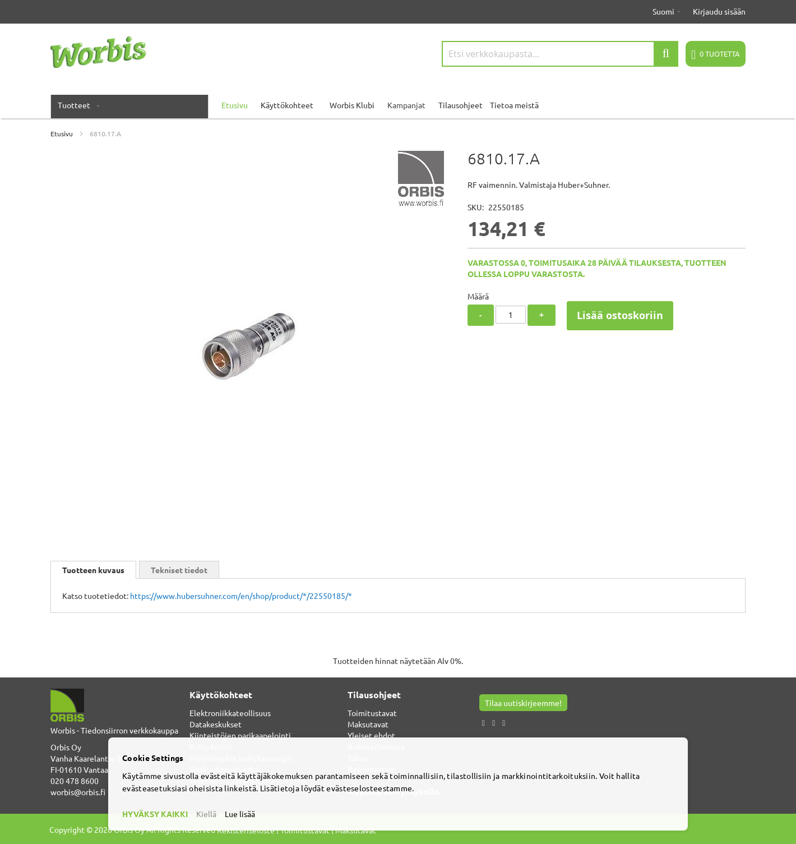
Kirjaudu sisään (719, 11)
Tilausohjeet (460, 105)
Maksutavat (368, 724)
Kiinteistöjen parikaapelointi (240, 735)
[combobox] (560, 54)
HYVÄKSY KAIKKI (155, 814)
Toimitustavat (372, 713)
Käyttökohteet (287, 105)
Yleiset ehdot (371, 735)
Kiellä (206, 814)
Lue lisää (240, 814)
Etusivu (61, 133)
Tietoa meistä (514, 105)
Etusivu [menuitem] (234, 105)
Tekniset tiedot (179, 570)
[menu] (398, 104)
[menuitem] (76, 104)
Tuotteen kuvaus (93, 570)
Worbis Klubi (352, 105)
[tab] (93, 570)
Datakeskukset (215, 724)
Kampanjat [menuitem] (406, 105)
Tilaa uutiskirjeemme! (523, 703)
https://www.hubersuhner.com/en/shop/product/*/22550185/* (241, 596)
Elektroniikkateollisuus (230, 713)
